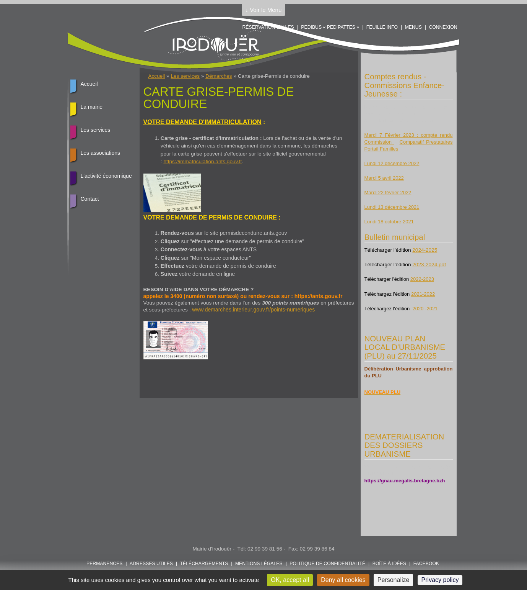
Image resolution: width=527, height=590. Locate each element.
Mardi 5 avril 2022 (384, 178)
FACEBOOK (426, 563)
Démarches (218, 76)
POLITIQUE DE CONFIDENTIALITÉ (327, 563)
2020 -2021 (424, 308)
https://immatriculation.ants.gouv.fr (202, 161)
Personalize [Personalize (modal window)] (393, 580)
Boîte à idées (389, 563)
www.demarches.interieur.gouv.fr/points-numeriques (253, 309)
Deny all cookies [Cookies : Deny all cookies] (343, 580)
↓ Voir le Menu (264, 10)
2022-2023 (422, 279)
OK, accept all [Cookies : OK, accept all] (290, 580)
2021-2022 (423, 294)
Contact (90, 199)
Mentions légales (259, 563)
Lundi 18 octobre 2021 (389, 222)
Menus (413, 27)
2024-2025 (424, 250)
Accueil (156, 76)
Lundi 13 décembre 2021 (392, 207)
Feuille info (382, 27)
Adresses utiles (151, 563)
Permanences (104, 563)
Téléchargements (204, 563)
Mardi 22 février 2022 (388, 192)
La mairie (92, 107)
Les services (185, 76)
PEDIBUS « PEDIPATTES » (330, 27)
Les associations (100, 153)
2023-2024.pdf (429, 264)
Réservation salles (268, 27)
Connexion (443, 27)
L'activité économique (106, 176)
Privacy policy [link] (440, 580)
